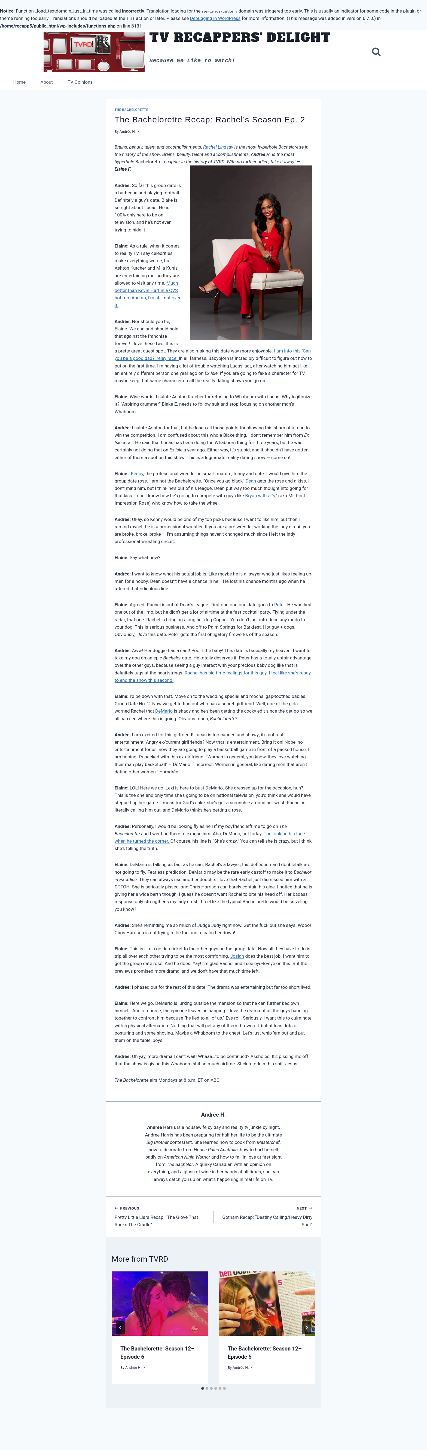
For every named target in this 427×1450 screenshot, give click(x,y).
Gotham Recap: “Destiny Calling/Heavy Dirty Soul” (265, 1216)
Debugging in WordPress (215, 18)
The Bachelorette (131, 110)
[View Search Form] (376, 52)
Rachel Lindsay (218, 147)
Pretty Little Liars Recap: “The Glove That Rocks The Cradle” (162, 1216)
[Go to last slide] (120, 1327)
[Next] (306, 1327)
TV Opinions (80, 82)
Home (19, 82)
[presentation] (160, 1303)
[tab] (202, 1388)
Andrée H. (128, 131)
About (47, 82)
